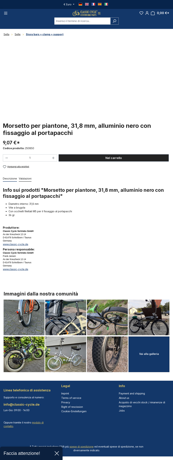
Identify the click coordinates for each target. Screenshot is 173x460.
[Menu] (6, 16)
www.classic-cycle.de (15, 249)
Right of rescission (72, 406)
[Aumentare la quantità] (53, 163)
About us (124, 397)
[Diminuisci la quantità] (6, 163)
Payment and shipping (132, 393)
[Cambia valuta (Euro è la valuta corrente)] (69, 4)
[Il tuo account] (147, 15)
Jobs (122, 410)
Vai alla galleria (149, 353)
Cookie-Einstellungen (73, 411)
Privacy (65, 402)
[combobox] (82, 26)
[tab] (10, 184)
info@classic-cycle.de (21, 404)
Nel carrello (113, 163)
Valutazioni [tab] (25, 183)
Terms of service (71, 397)
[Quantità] (30, 163)
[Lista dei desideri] (141, 15)
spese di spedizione (82, 446)
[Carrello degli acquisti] (160, 15)
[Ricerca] (114, 26)
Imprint (65, 393)
